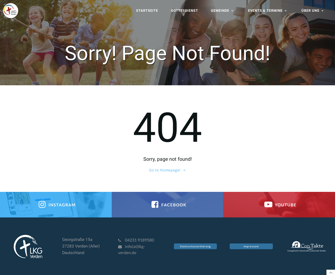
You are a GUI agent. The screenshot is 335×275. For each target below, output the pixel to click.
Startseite (147, 11)
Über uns (313, 11)
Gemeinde (223, 11)
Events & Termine (268, 11)
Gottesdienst (184, 11)
